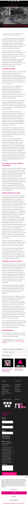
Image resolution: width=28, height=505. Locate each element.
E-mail (3, 430)
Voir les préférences (14, 500)
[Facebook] (4, 403)
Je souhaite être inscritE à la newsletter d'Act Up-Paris (7, 443)
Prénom (3, 419)
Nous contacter (5, 384)
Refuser (14, 496)
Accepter (14, 492)
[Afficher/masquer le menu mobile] (25, 9)
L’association (18, 384)
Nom (3, 425)
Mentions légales (22, 503)
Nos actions (17, 386)
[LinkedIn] (9, 406)
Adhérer (17, 387)
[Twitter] (7, 403)
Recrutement (18, 391)
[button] (26, 477)
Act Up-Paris (5, 339)
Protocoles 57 (4, 342)
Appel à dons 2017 (19, 369)
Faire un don (18, 389)
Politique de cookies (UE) (6, 393)
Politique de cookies (6, 503)
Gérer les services (13, 489)
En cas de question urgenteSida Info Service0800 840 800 (6, 389)
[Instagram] (10, 403)
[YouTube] (6, 406)
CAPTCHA (4, 464)
